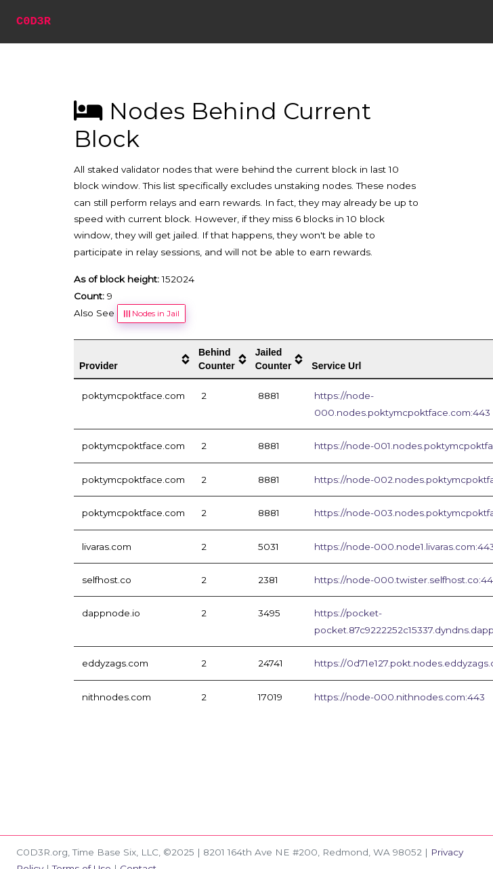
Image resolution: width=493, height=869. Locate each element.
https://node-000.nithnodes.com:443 (399, 697)
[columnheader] (133, 359)
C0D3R (33, 21)
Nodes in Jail (151, 313)
